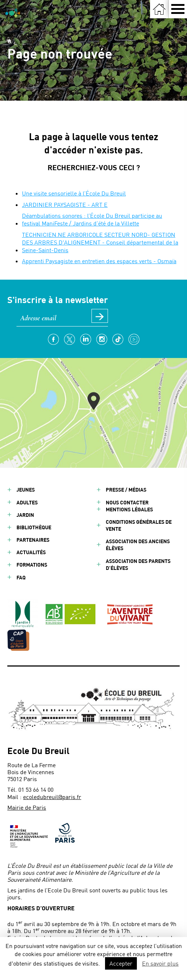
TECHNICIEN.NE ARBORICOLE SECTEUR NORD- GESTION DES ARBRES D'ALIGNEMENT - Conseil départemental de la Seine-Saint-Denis (100, 242)
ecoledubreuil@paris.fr (52, 796)
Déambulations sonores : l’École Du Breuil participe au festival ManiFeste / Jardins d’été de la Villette (92, 219)
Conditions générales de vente (139, 525)
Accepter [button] (120, 963)
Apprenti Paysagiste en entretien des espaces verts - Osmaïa (99, 260)
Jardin (25, 515)
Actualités (31, 552)
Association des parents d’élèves (138, 564)
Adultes (27, 502)
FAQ (21, 577)
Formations (31, 564)
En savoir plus (160, 963)
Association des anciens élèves (138, 544)
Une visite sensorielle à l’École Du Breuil (74, 193)
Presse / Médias (126, 489)
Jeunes (25, 489)
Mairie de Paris (26, 807)
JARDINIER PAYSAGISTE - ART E (65, 204)
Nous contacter (127, 502)
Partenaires (32, 540)
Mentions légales (129, 509)
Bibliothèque (33, 527)
